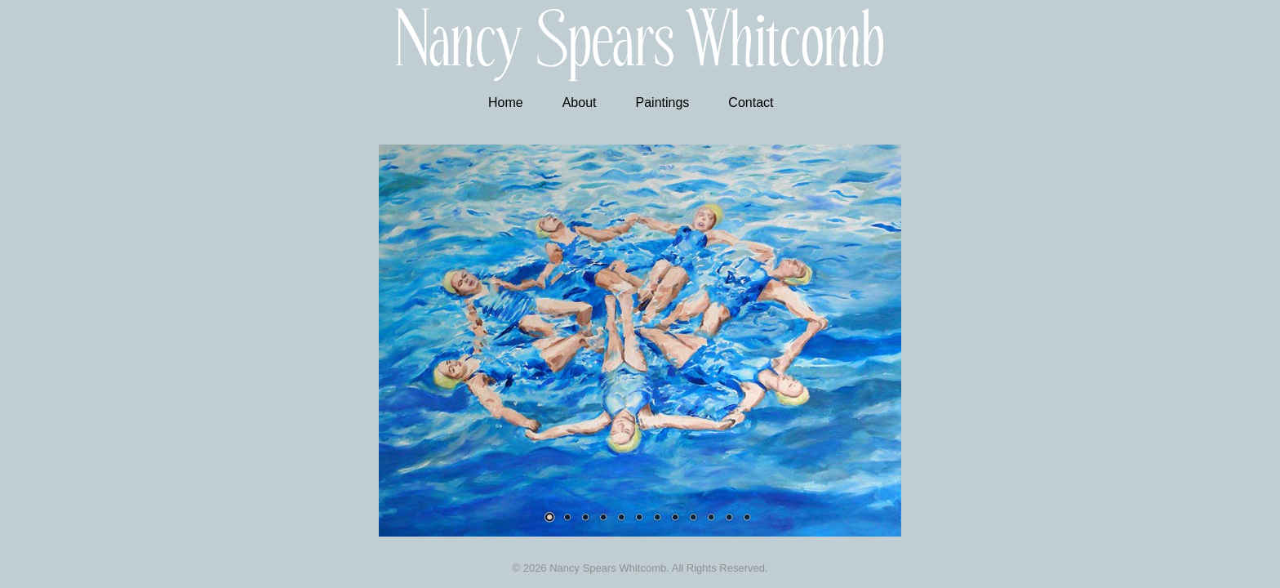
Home (505, 102)
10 (711, 517)
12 (747, 517)
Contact (750, 102)
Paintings (663, 102)
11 (729, 517)
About (579, 102)
